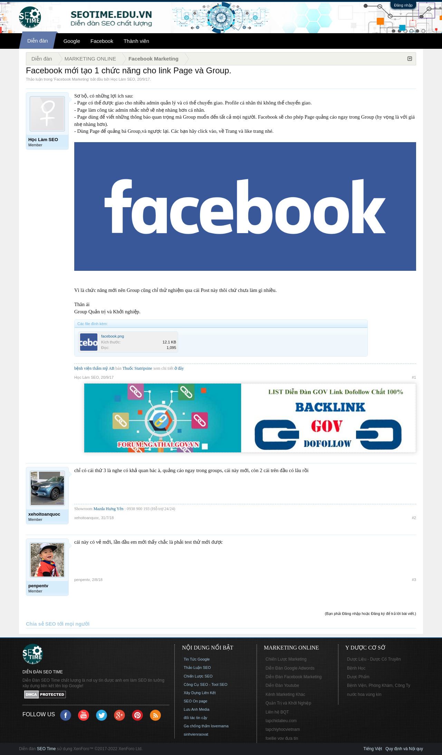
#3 (414, 580)
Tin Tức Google (197, 659)
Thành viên (136, 41)
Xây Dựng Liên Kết (200, 693)
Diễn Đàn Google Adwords (290, 668)
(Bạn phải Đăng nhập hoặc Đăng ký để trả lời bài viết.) (370, 613)
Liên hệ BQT (277, 712)
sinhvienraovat (196, 734)
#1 (414, 377)
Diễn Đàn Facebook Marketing (293, 676)
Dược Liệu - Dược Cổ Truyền (374, 659)
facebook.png (112, 336)
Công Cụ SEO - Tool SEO (206, 684)
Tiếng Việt (372, 748)
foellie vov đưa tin (282, 738)
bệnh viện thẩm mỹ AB (94, 368)
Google (72, 41)
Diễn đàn (37, 41)
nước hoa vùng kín (364, 694)
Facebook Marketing (71, 79)
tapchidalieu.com (281, 720)
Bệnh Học (356, 668)
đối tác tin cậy (195, 718)
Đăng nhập (403, 5)
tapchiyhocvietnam (283, 729)
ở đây (179, 368)
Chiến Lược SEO (198, 676)
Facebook (101, 41)
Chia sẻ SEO (41, 624)
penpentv (82, 580)
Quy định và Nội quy (404, 748)
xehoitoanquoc (86, 518)
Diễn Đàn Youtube (282, 685)
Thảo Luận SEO (197, 667)
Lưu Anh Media (196, 709)
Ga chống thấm (197, 726)
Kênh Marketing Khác (285, 694)
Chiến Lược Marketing (286, 659)
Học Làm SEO (122, 79)
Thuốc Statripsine (138, 368)
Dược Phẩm (358, 676)
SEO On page (196, 701)
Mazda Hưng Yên (109, 508)
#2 (414, 518)
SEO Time (46, 748)
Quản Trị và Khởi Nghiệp (288, 703)
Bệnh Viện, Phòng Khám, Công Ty (378, 685)
